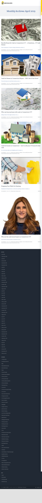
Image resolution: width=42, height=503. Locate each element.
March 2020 (4, 299)
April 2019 (3, 323)
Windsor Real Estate (5, 469)
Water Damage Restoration (6, 462)
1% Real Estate (4, 359)
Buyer (18, 49)
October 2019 (4, 310)
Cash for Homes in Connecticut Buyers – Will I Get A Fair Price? (19, 78)
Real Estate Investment (6, 50)
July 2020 (3, 290)
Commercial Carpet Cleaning (6, 389)
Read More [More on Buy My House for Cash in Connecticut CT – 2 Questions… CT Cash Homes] (39, 49)
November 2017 (4, 351)
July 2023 (3, 258)
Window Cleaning (4, 466)
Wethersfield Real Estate (6, 464)
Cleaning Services (4, 385)
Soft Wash (3, 449)
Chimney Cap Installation (6, 374)
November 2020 (4, 282)
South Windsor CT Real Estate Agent (7, 451)
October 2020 (4, 284)
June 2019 (3, 318)
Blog (17, 49)
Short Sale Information (14, 50)
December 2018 (4, 331)
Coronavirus (4, 391)
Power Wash (4, 428)
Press (3, 430)
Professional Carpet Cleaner (6, 432)
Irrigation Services (5, 406)
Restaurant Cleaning (5, 441)
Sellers (10, 50)
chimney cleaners (4, 376)
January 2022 (4, 280)
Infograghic (21, 49)
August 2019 (4, 314)
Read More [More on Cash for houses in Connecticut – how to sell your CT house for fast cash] (39, 152)
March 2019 (4, 325)
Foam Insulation (4, 400)
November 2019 (4, 308)
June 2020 (3, 293)
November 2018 (4, 333)
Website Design (20, 487)
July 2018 (3, 342)
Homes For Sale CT (5, 402)
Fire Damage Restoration (6, 398)
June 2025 (3, 254)
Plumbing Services (5, 426)
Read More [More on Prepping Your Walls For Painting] (39, 191)
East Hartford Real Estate (6, 393)
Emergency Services (5, 395)
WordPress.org (4, 481)
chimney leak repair (5, 378)
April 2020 (3, 297)
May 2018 (3, 344)
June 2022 (3, 269)
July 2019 (3, 316)
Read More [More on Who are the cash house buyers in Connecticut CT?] (39, 241)
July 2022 (3, 267)
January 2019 (4, 329)
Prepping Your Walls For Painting (11, 186)
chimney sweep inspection (6, 380)
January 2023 (4, 260)
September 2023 (4, 256)
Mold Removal (4, 417)
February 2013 (4, 353)
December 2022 (4, 262)
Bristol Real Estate (5, 367)
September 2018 (4, 338)
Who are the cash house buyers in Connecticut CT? (16, 237)
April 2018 (3, 346)
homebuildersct (4, 49)
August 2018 (4, 340)
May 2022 (3, 271)
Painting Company (13, 191)
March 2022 (4, 275)
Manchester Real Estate (5, 415)
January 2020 (4, 303)
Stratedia (4, 487)
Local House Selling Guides (26, 49)
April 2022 (3, 273)
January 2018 (4, 349)
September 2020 (4, 286)
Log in (3, 475)
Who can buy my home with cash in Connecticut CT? (16, 112)
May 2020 (3, 295)
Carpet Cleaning (4, 372)
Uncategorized (4, 460)
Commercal (4, 387)
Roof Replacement (5, 443)
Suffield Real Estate (5, 456)
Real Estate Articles (5, 434)
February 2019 (4, 327)
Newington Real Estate (5, 419)
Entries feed (4, 477)
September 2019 (4, 312)
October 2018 (4, 336)
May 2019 (3, 321)
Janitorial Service (4, 408)
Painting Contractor (18, 191)
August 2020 (4, 288)
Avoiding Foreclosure (13, 49)
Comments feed (4, 479)
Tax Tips (18, 50)
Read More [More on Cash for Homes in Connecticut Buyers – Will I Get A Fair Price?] (39, 83)
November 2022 (4, 265)
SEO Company (24, 487)
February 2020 (4, 301)
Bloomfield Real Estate (5, 365)
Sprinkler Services (5, 454)
